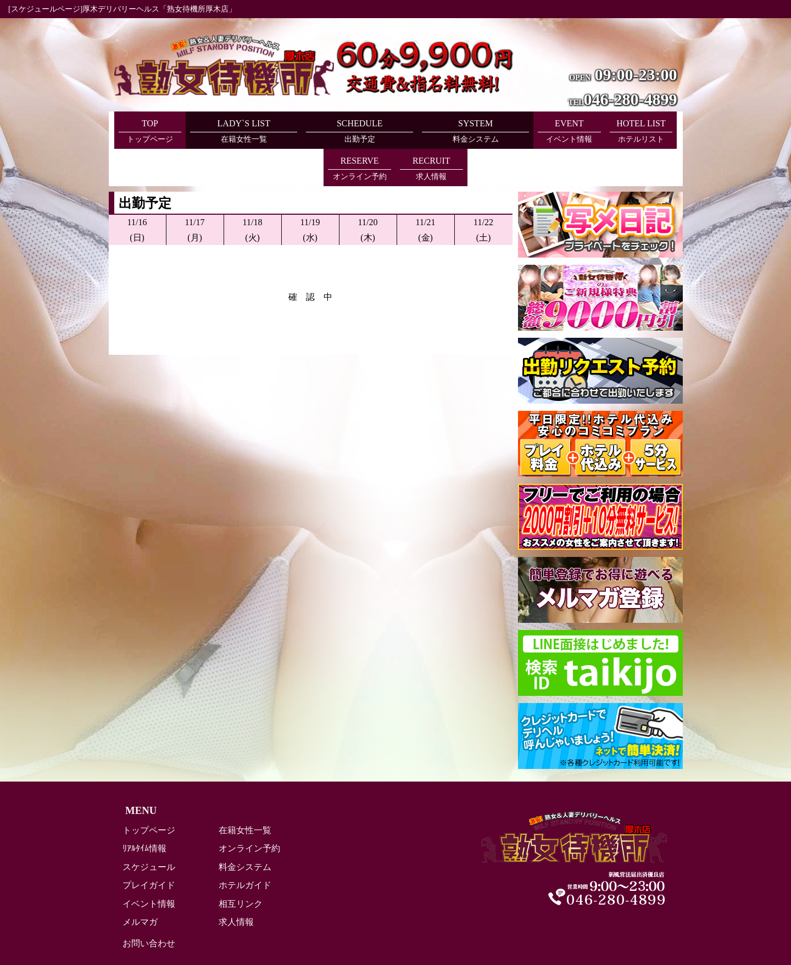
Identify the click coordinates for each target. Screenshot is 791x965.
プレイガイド (148, 847)
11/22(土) (483, 192)
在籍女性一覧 (245, 792)
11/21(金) (426, 192)
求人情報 (236, 884)
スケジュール (148, 829)
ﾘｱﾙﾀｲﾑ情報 (144, 811)
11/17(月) (195, 192)
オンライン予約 (249, 811)
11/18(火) (253, 192)
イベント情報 (148, 866)
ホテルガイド (245, 847)
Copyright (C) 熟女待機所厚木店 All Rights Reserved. (395, 940)
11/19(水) (310, 192)
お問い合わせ (148, 906)
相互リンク (241, 866)
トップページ (148, 792)
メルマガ (140, 884)
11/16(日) (137, 192)
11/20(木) (368, 192)
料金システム (245, 829)
